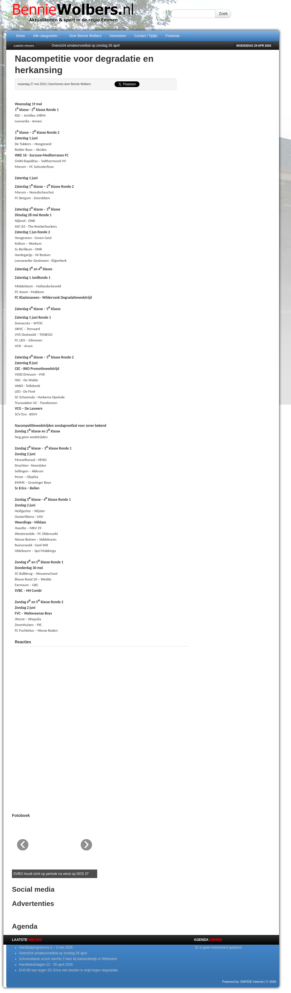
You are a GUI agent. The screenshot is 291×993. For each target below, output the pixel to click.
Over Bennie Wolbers (85, 36)
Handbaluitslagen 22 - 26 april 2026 (46, 965)
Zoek (223, 13)
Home (20, 36)
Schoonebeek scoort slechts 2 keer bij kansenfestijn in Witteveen (68, 959)
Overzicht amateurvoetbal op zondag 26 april (86, 46)
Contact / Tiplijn (145, 36)
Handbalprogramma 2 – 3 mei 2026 (46, 947)
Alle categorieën (47, 36)
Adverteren (117, 36)
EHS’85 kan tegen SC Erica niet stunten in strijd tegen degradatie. (69, 970)
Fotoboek (172, 36)
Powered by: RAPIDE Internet (243, 981)
